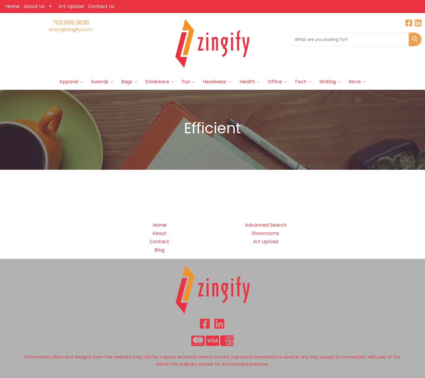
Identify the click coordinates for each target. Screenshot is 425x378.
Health (250, 81)
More (357, 81)
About (159, 233)
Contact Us (101, 6)
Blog (159, 249)
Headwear (217, 81)
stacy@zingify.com (71, 29)
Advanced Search (265, 225)
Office (277, 81)
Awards (102, 81)
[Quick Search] (348, 39)
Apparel (71, 81)
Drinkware (159, 81)
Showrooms (265, 233)
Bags (129, 81)
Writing (330, 81)
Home (13, 6)
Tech (303, 81)
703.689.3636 (70, 22)
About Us (34, 6)
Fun (188, 81)
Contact (159, 241)
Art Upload (71, 6)
